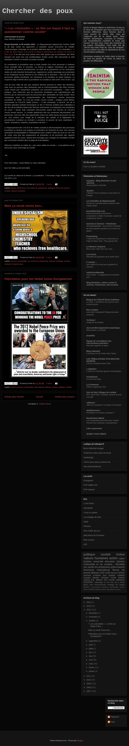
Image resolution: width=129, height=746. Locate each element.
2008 (89, 687)
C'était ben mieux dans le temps (97, 453)
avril (91, 660)
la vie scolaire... (105, 564)
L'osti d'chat (89, 503)
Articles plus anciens (65, 397)
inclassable (22, 261)
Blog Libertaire (93, 351)
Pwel (113, 722)
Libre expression (94, 428)
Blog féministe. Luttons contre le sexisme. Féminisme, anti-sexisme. (102, 283)
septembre (93, 641)
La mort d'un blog (93, 379)
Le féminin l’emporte (95, 247)
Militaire (99, 580)
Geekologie (88, 457)
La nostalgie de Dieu (92, 517)
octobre (92, 621)
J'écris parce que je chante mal (97, 462)
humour (14, 261)
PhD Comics (89, 540)
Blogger (80, 740)
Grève (120, 554)
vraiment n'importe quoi (13, 264)
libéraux (95, 572)
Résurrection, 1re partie (96, 330)
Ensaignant (88, 480)
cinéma (87, 580)
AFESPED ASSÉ (94, 589)
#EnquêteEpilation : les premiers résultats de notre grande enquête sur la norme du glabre (103, 228)
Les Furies (91, 254)
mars (91, 664)
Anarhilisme (92, 377)
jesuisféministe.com (95, 211)
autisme (103, 589)
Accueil (39, 397)
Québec (88, 561)
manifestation (114, 587)
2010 (89, 680)
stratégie (110, 585)
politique (51, 188)
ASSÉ (107, 573)
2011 (89, 676)
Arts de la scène (117, 582)
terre (91, 585)
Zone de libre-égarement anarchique (103, 328)
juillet (91, 648)
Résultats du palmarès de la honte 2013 (102, 257)
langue (122, 585)
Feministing (91, 236)
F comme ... (91, 262)
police (54, 387)
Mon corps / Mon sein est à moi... (100, 249)
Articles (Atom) (45, 404)
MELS (86, 585)
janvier (92, 671)
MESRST (87, 587)
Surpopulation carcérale (96, 185)
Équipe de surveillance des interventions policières (98, 342)
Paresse (87, 526)
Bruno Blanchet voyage (94, 448)
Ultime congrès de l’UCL (96, 387)
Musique (105, 578)
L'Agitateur (91, 369)
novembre (93, 617)
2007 (89, 691)
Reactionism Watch (95, 418)
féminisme (21, 188)
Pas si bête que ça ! (92, 531)
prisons (118, 589)
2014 (89, 602)
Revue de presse (62, 188)
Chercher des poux (37, 11)
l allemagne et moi (101, 582)
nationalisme (110, 589)
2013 (89, 606)
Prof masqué (89, 489)
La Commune (92, 384)
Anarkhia (90, 335)
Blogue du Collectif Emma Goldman (102, 300)
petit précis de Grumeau (94, 535)
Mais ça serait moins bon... (23, 205)
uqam (122, 558)
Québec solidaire (116, 575)
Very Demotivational (92, 466)
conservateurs (96, 587)
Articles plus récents (14, 397)
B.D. (93, 580)
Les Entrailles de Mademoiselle (100, 201)
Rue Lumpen (92, 310)
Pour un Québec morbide (94, 166)
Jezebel (89, 191)
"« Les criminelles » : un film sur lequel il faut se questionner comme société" (39, 30)
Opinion (52, 261)
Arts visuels (109, 580)
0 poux (49, 184)
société (7, 191)
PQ (116, 585)
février (92, 667)
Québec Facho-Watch (96, 434)
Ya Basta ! (91, 320)
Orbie (86, 522)
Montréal (120, 564)
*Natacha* (115, 717)
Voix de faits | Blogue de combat (101, 392)
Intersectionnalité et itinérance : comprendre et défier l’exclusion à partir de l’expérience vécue (103, 215)
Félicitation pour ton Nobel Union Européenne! (38, 279)
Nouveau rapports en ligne (97, 345)
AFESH (121, 573)
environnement (100, 585)
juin (90, 652)
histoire (121, 578)
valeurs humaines (18, 191)
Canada (87, 578)
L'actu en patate (90, 512)
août (91, 645)
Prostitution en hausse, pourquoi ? (100, 413)
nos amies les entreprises (36, 188)
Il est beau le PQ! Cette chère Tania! (101, 353)
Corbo (113, 578)
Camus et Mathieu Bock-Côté (98, 363)
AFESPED (88, 582)
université (98, 561)
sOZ (85, 544)
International (39, 387)
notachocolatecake (95, 272)
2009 (89, 683)
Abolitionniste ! (93, 410)
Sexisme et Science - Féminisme (101, 224)
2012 (89, 610)
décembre (93, 613)
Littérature (120, 580)
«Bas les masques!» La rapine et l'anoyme (103, 405)
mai (90, 656)
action (113, 558)
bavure (13, 188)
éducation (110, 561)
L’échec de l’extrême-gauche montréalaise (103, 371)
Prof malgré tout (90, 485)
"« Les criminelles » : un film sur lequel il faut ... (102, 625)
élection (96, 578)
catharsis (90, 403)
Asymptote (88, 508)
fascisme (105, 587)
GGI (102, 572)
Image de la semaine (94, 322)
